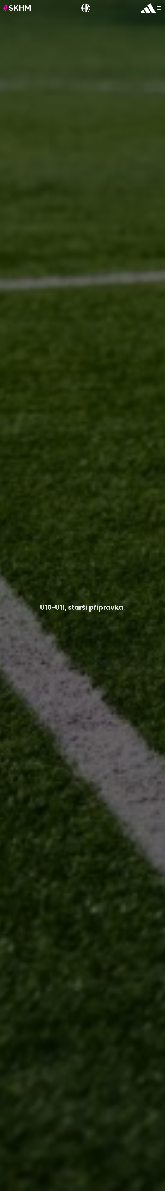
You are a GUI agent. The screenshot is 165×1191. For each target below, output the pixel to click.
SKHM (17, 8)
